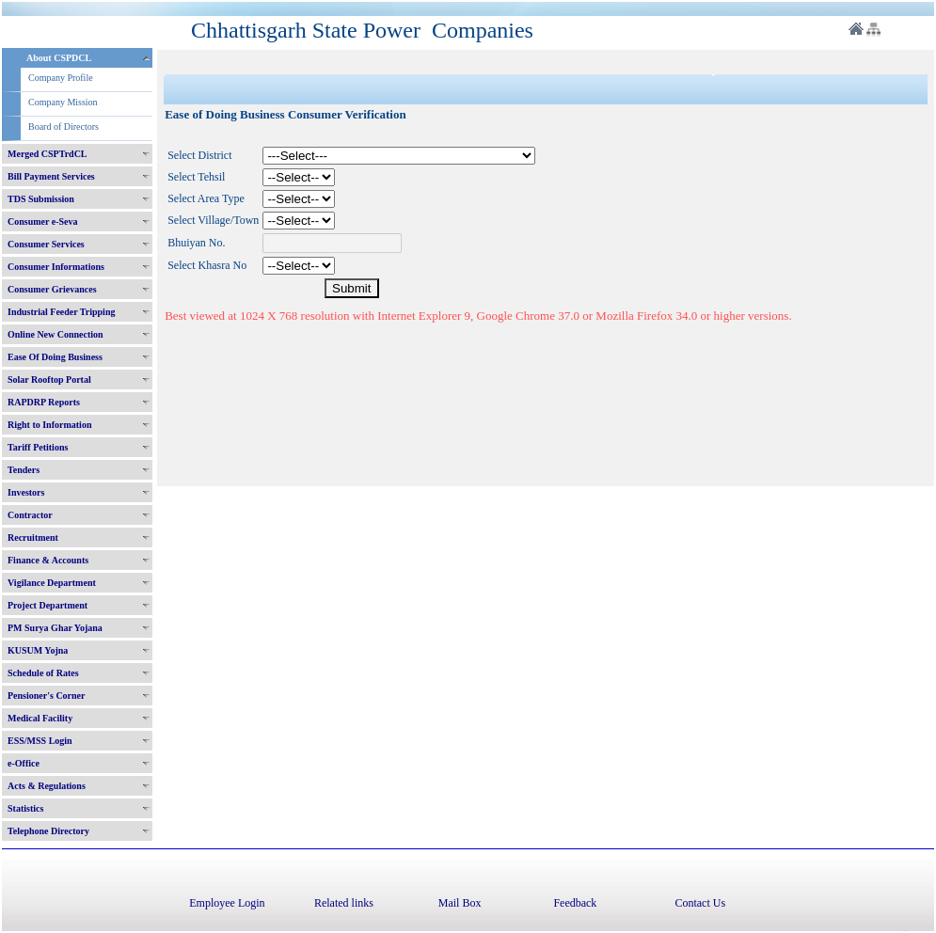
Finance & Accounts (48, 560)
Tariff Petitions (38, 447)
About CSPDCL (58, 58)
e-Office (24, 763)
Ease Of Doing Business (55, 357)
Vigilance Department (52, 582)
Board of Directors (63, 126)
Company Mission (63, 102)
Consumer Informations (56, 266)
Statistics (25, 808)
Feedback (574, 902)
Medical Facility (40, 718)
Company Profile (60, 77)
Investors (26, 492)
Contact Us (699, 902)
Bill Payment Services (51, 176)
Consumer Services (46, 244)
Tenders (24, 470)
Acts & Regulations (47, 786)
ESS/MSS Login (40, 740)
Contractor (30, 515)
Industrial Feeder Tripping (61, 312)
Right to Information (49, 424)
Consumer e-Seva (43, 221)
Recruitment (33, 537)
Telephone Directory (48, 831)
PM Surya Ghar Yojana (55, 628)
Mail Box (460, 902)
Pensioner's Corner (47, 695)
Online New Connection (55, 334)
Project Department (47, 605)
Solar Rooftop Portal (49, 379)
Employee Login (226, 902)
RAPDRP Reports (44, 402)
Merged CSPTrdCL (47, 154)
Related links (343, 902)
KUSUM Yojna (38, 650)
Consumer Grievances (52, 289)
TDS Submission (41, 199)
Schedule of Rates (43, 673)
